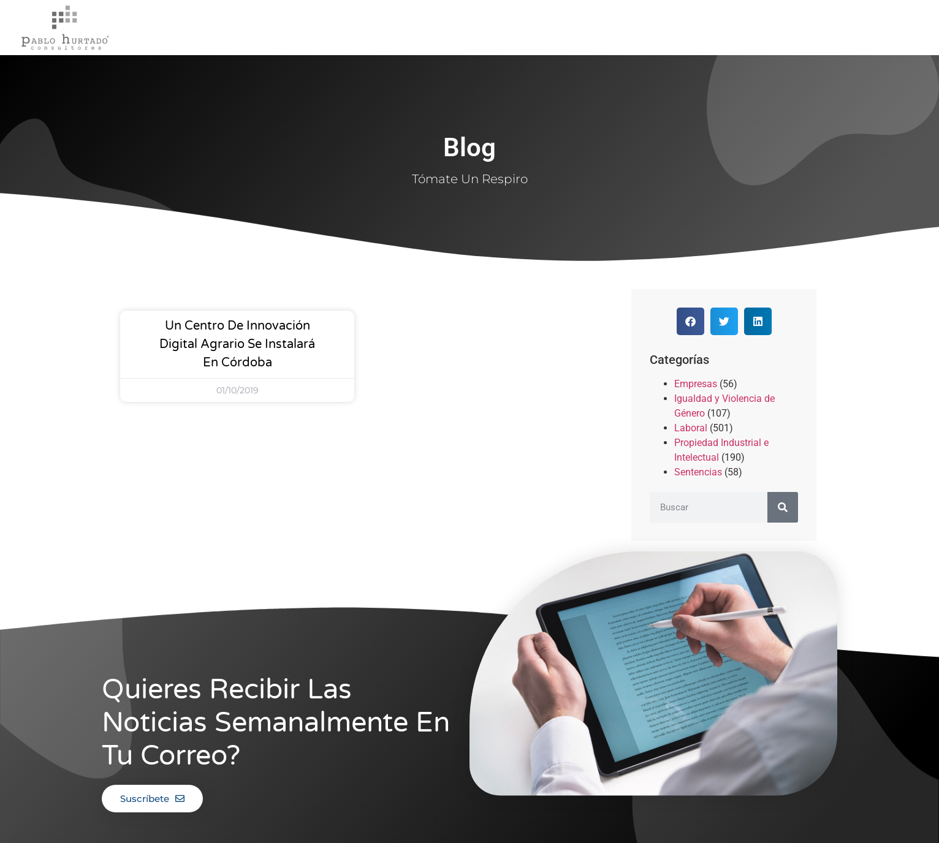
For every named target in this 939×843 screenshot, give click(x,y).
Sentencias (698, 472)
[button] (690, 321)
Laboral (690, 428)
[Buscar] (782, 507)
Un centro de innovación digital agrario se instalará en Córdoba (237, 344)
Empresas (695, 384)
